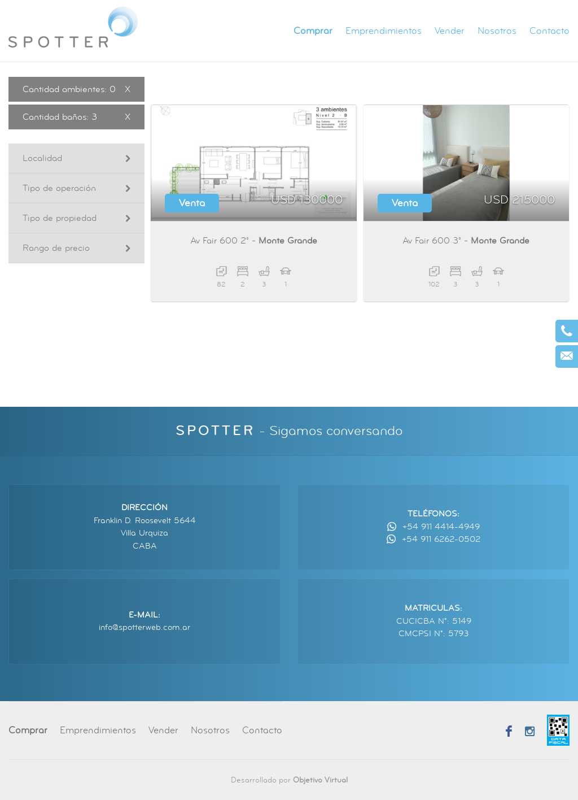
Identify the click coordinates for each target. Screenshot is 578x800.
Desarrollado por (289, 780)
